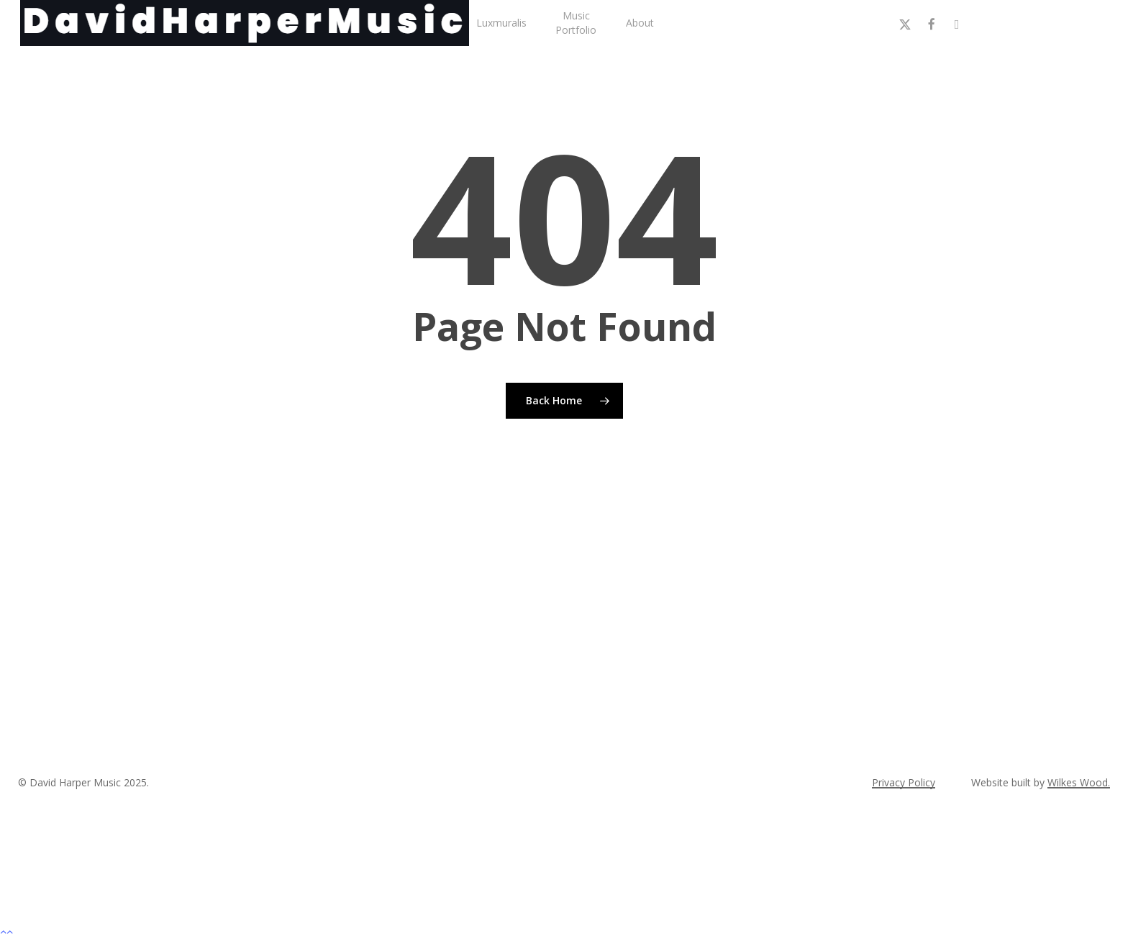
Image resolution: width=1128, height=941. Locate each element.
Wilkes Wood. (1078, 782)
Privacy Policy (903, 782)
